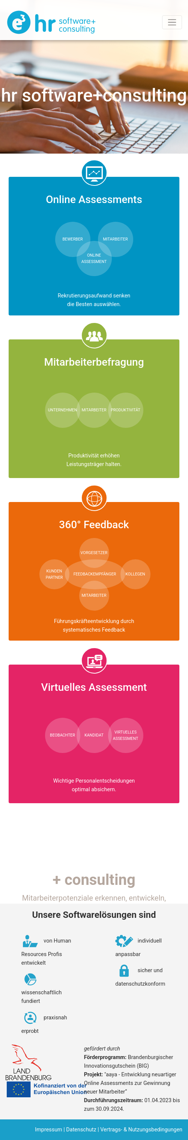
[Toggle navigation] (172, 22)
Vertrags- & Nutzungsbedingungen (141, 1130)
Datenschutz (81, 1130)
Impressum (48, 1130)
